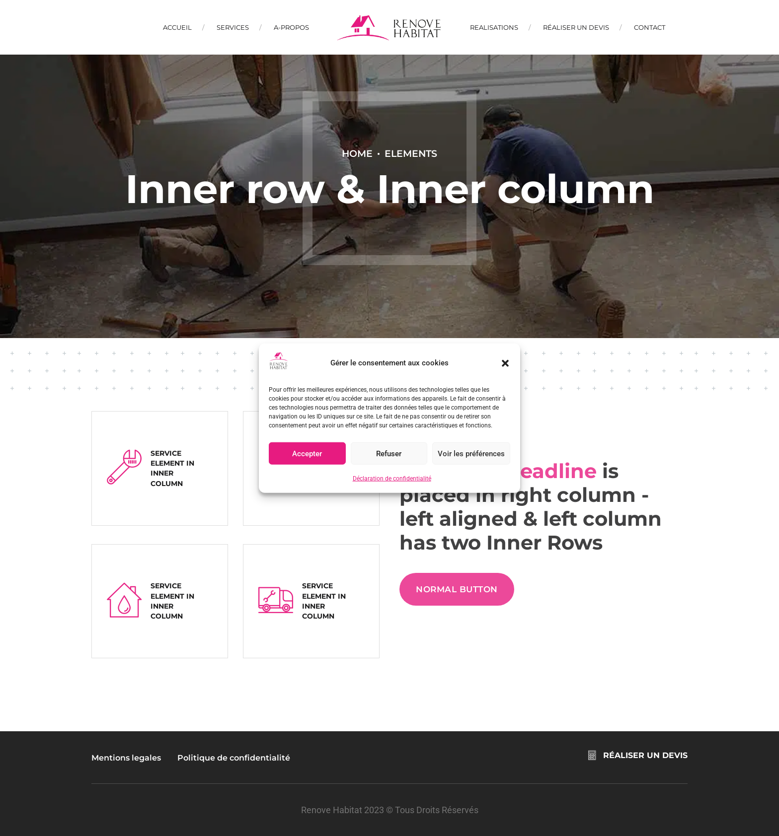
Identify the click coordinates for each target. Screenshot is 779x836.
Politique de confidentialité (233, 758)
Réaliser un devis (576, 27)
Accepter (307, 453)
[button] (505, 363)
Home (357, 153)
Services (233, 27)
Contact (649, 27)
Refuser (388, 453)
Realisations (494, 27)
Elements (411, 153)
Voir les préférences (471, 453)
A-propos (291, 27)
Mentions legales (126, 758)
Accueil (177, 27)
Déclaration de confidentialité (392, 478)
